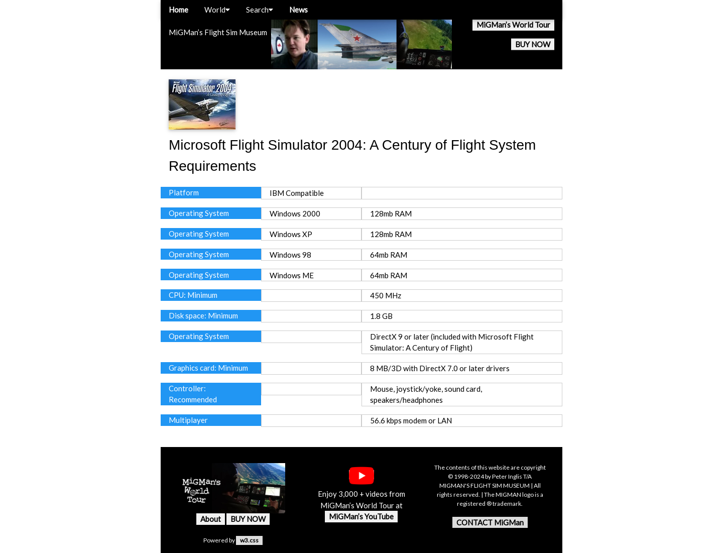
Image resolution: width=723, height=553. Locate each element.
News (298, 9)
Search (259, 9)
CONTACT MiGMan (490, 522)
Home (178, 9)
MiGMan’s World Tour (513, 24)
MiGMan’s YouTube (361, 516)
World (217, 9)
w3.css (249, 540)
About (210, 518)
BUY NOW (532, 44)
